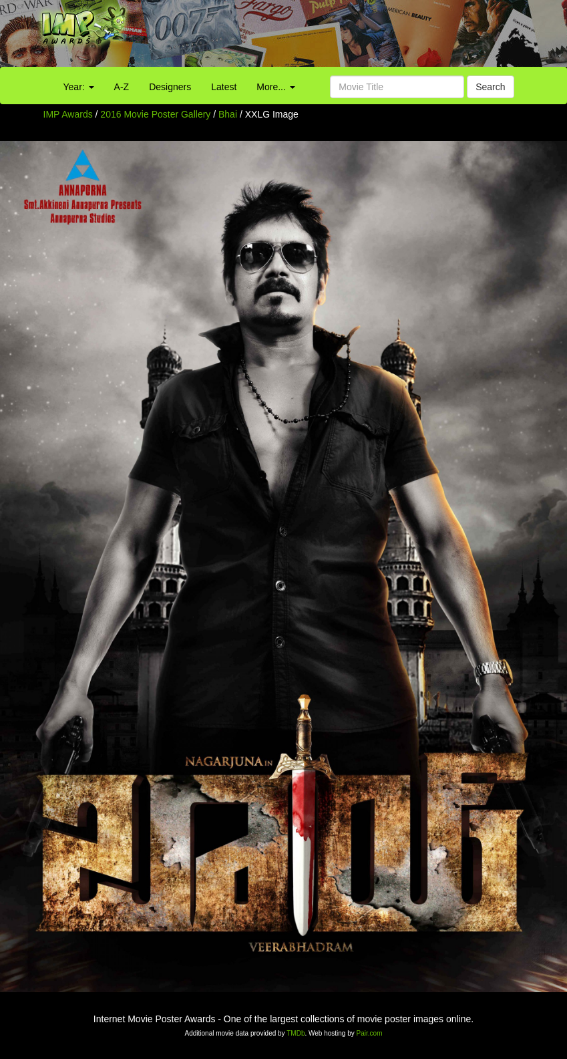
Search (490, 87)
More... (275, 87)
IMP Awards (68, 114)
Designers (170, 87)
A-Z (122, 87)
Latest (223, 87)
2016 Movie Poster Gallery (155, 114)
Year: (78, 87)
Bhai (229, 114)
